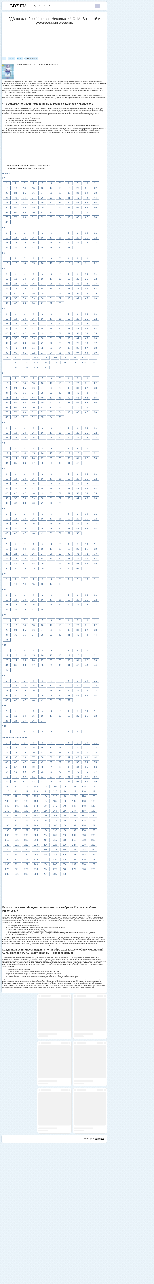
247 (74, 854)
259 (93, 859)
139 (93, 801)
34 (6, 197)
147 (74, 806)
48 (33, 202)
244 (45, 854)
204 (45, 835)
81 (33, 217)
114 (45, 362)
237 (74, 849)
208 (84, 835)
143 (36, 806)
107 (74, 357)
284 (45, 874)
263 (36, 864)
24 (15, 193)
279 (93, 869)
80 (24, 217)
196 (64, 830)
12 (6, 188)
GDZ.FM (17, 5)
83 (51, 217)
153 (36, 810)
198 (84, 830)
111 (17, 362)
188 (84, 825)
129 (93, 796)
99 (95, 352)
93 (42, 352)
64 (77, 207)
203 (36, 835)
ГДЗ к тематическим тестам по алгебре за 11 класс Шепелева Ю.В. (26, 168)
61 (51, 207)
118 (84, 362)
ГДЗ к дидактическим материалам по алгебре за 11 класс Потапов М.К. (27, 165)
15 (33, 188)
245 (55, 854)
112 (26, 362)
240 (7, 854)
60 (42, 207)
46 (15, 202)
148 (84, 806)
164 (45, 815)
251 (17, 859)
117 (74, 362)
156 (64, 810)
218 (84, 840)
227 (74, 844)
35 (15, 197)
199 (93, 830)
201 (17, 835)
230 (7, 849)
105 (55, 357)
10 (86, 183)
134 (45, 801)
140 (7, 806)
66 (95, 207)
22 (95, 188)
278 (84, 869)
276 (64, 869)
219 (93, 840)
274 (45, 869)
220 (7, 844)
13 (15, 188)
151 (17, 810)
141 (17, 806)
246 (64, 854)
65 (86, 207)
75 (77, 212)
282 (26, 874)
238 (84, 849)
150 (7, 810)
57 (15, 207)
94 (51, 352)
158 (84, 810)
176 (64, 820)
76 (86, 212)
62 (60, 207)
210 (7, 840)
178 (84, 820)
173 (36, 820)
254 (45, 859)
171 (17, 820)
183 (36, 825)
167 (74, 815)
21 (86, 188)
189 (93, 825)
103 (36, 357)
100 (7, 357)
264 (45, 864)
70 (33, 212)
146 (64, 806)
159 (93, 810)
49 (42, 202)
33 (95, 193)
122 (26, 367)
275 (55, 869)
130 (7, 801)
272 (26, 869)
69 (24, 212)
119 (93, 362)
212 (26, 840)
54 (86, 202)
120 (7, 367)
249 (93, 854)
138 (84, 801)
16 (42, 188)
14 (24, 188)
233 (36, 849)
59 (33, 207)
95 (60, 352)
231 (17, 849)
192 (26, 830)
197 (74, 830)
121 (17, 367)
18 (60, 188)
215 (55, 840)
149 (93, 806)
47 (24, 202)
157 (74, 810)
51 (60, 202)
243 (36, 854)
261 (17, 864)
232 (26, 849)
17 (51, 188)
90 (15, 352)
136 (64, 801)
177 (74, 820)
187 (74, 825)
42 (77, 197)
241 (17, 854)
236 (64, 849)
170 (7, 820)
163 (36, 815)
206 (64, 835)
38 (42, 197)
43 (86, 197)
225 (55, 844)
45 (6, 202)
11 (95, 183)
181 (17, 825)
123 (36, 367)
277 (74, 869)
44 (95, 197)
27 (42, 193)
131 (17, 801)
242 (26, 854)
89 (6, 222)
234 (45, 849)
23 (6, 193)
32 (86, 193)
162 (26, 815)
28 (51, 193)
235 (55, 849)
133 (36, 801)
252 (26, 859)
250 (7, 859)
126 (64, 796)
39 (51, 197)
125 (55, 796)
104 (45, 357)
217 (74, 840)
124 (45, 367)
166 (64, 815)
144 (45, 806)
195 (55, 830)
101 (17, 357)
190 (7, 830)
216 (64, 840)
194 (45, 830)
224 (45, 844)
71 (42, 212)
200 (7, 835)
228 (84, 844)
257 (74, 859)
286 (64, 874)
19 (69, 188)
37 (33, 197)
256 (64, 859)
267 (74, 864)
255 (55, 859)
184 (45, 825)
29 (60, 193)
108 (84, 357)
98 (86, 352)
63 (69, 207)
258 (84, 859)
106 (64, 357)
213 (36, 840)
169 (93, 815)
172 (26, 820)
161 (17, 815)
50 (51, 202)
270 (7, 869)
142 (26, 806)
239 (93, 849)
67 (6, 212)
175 (55, 820)
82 (42, 217)
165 (55, 815)
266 (64, 864)
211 (17, 840)
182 (26, 825)
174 (45, 820)
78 (6, 217)
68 (15, 212)
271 (17, 869)
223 (36, 844)
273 (36, 869)
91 (24, 352)
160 (7, 815)
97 (77, 352)
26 (33, 193)
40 (60, 197)
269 (93, 864)
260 (7, 864)
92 (33, 352)
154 (45, 810)
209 (93, 835)
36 (24, 197)
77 (95, 212)
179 (93, 820)
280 (7, 874)
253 (36, 859)
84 (60, 217)
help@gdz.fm (99, 1280)
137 (74, 801)
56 (6, 207)
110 (7, 362)
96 (69, 352)
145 (55, 806)
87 (86, 217)
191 (17, 830)
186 (64, 825)
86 (77, 217)
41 (69, 197)
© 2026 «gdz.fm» (89, 1280)
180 (7, 825)
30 (69, 193)
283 (36, 874)
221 (17, 844)
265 (55, 864)
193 (36, 830)
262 (26, 864)
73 (60, 212)
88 (95, 217)
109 (93, 357)
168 (84, 815)
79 (15, 217)
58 (24, 207)
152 (26, 810)
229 (93, 844)
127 (74, 796)
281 (17, 874)
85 (69, 217)
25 (24, 193)
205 (55, 835)
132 (26, 801)
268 (84, 864)
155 (55, 810)
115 (55, 362)
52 (69, 202)
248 (84, 854)
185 (55, 825)
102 (26, 357)
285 (55, 874)
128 (84, 796)
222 (26, 844)
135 (55, 801)
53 (77, 202)
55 (95, 202)
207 (74, 835)
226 (64, 844)
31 (77, 193)
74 (69, 212)
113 (36, 362)
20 (77, 188)
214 (45, 840)
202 (26, 835)
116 (64, 362)
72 (51, 212)
